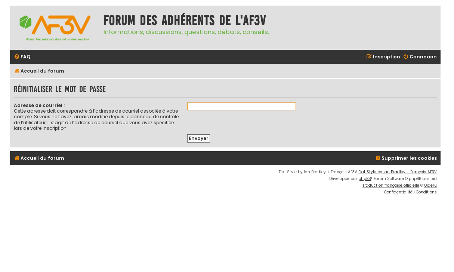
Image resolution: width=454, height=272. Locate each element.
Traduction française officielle (390, 185)
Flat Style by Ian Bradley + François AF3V (397, 172)
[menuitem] (22, 57)
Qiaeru (430, 185)
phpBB (364, 178)
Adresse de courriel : (39, 105)
